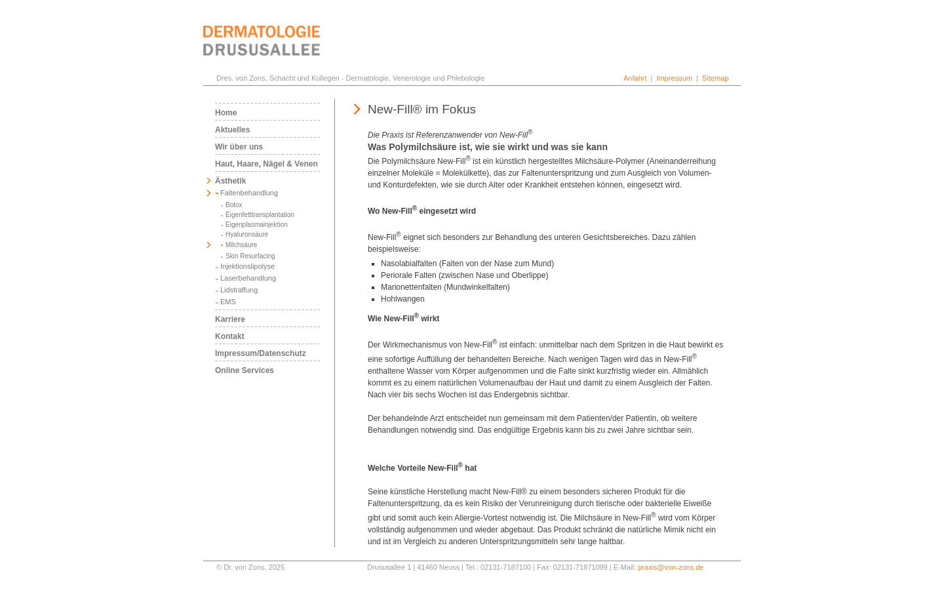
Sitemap (715, 78)
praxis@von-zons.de (670, 567)
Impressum (674, 78)
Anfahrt (634, 78)
